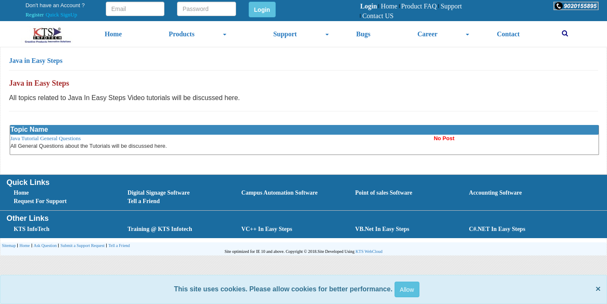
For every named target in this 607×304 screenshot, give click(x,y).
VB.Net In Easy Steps (382, 229)
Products (181, 34)
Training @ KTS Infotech (160, 229)
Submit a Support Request (81, 246)
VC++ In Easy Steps (267, 229)
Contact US (376, 15)
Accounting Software (495, 193)
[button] (576, 6)
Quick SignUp (61, 14)
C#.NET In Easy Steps (497, 229)
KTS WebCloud (369, 251)
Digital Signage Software (159, 193)
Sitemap (9, 245)
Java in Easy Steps (35, 60)
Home (388, 6)
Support (450, 6)
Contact (508, 34)
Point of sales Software (383, 193)
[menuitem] (368, 6)
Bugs (363, 34)
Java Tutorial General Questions (45, 138)
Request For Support (40, 201)
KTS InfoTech (32, 229)
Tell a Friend (144, 201)
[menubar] (416, 11)
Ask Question (44, 246)
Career (427, 34)
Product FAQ (418, 6)
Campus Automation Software (280, 193)
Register (34, 14)
